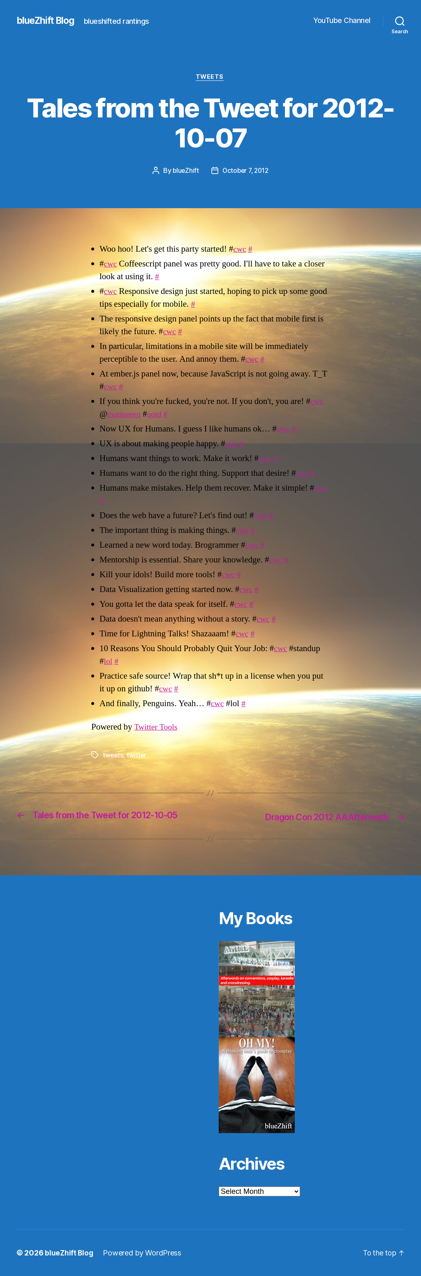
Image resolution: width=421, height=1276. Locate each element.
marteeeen (125, 414)
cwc (240, 250)
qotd (156, 414)
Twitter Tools (157, 727)
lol (108, 662)
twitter (137, 756)
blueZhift (184, 172)
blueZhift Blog (47, 20)
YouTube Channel (341, 20)
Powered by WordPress (143, 1252)
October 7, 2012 (246, 172)
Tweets (210, 77)
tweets (113, 756)
